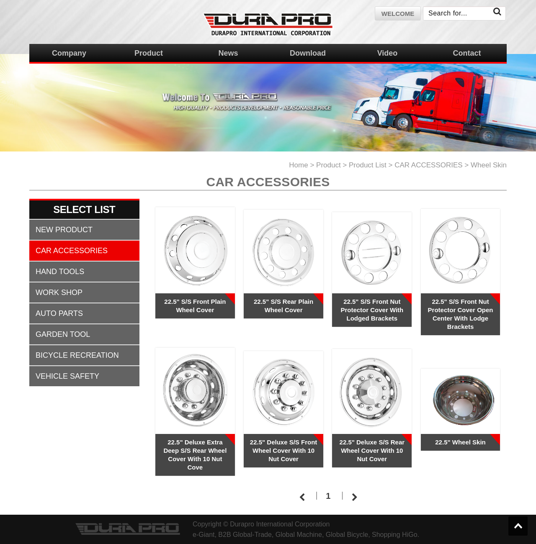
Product (148, 53)
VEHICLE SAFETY (67, 376)
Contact (467, 53)
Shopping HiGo (394, 534)
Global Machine (299, 534)
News (228, 53)
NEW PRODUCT (64, 230)
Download (308, 53)
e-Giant (203, 534)
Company (69, 53)
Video (387, 53)
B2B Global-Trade (244, 534)
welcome (397, 13)
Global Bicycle (347, 534)
